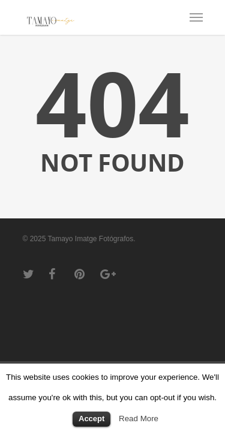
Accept (91, 418)
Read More (138, 418)
